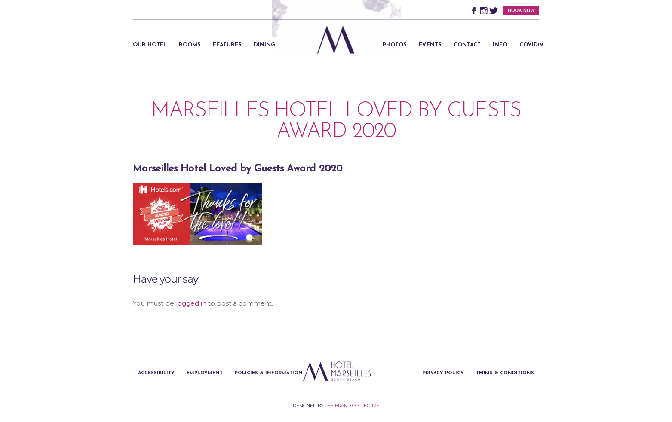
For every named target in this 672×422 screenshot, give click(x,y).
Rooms (190, 45)
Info (500, 45)
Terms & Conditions (505, 373)
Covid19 (531, 45)
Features (227, 45)
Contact (467, 45)
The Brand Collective (352, 405)
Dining (264, 45)
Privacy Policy (443, 373)
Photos (395, 45)
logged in (191, 303)
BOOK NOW (521, 10)
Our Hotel (150, 45)
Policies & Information (269, 373)
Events (430, 45)
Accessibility (156, 373)
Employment (205, 373)
